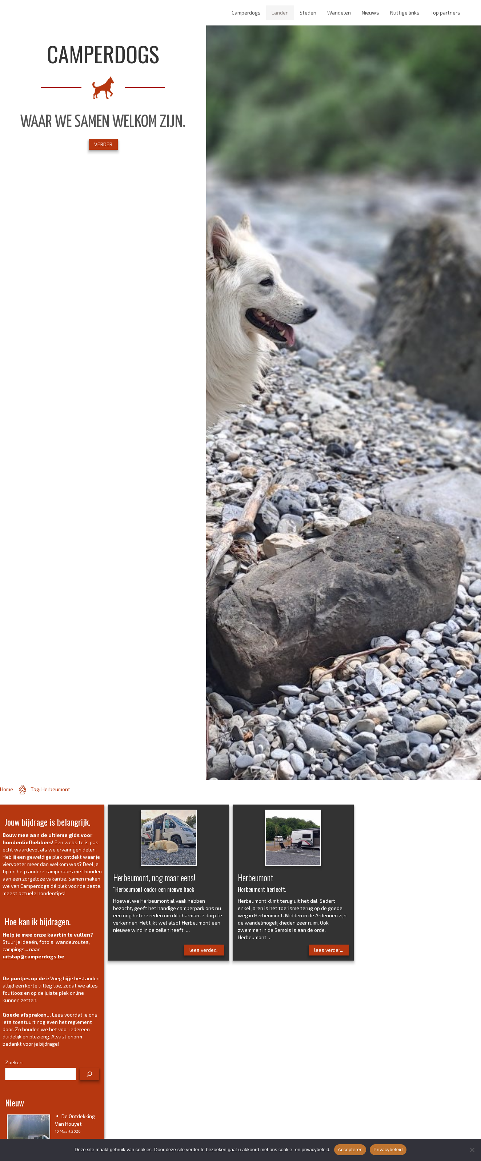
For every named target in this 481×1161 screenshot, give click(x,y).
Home (6, 789)
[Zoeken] (89, 1074)
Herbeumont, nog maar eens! (154, 877)
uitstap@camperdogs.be (33, 956)
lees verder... (204, 950)
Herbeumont (255, 877)
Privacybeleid (388, 1149)
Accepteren (350, 1149)
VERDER (103, 144)
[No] (472, 1149)
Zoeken (14, 1062)
